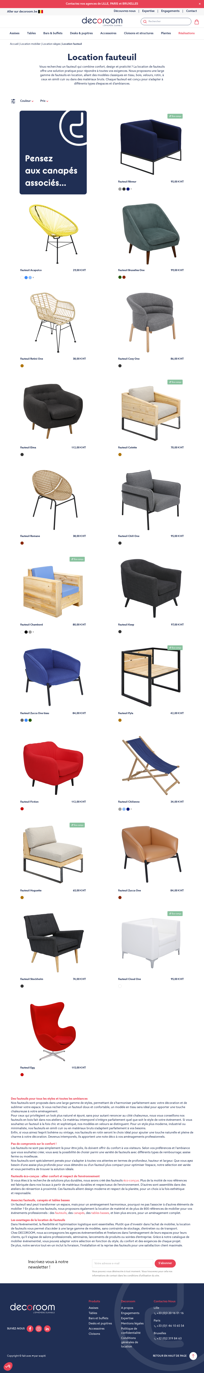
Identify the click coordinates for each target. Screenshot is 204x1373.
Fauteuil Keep (126, 625)
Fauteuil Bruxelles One (131, 270)
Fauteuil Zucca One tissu (34, 713)
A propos (127, 1308)
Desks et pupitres (100, 1323)
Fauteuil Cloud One (129, 979)
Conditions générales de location (129, 1342)
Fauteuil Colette (127, 447)
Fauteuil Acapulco (31, 270)
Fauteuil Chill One (128, 536)
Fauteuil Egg (27, 1068)
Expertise (127, 1318)
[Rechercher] (166, 21)
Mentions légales (132, 1323)
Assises (93, 1308)
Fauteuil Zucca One (129, 890)
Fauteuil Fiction (29, 802)
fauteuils (61, 1213)
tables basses (100, 1213)
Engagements (130, 1313)
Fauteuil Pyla (125, 713)
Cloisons (94, 1334)
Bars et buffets (98, 1318)
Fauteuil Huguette (30, 890)
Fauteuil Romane (30, 536)
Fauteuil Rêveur (127, 182)
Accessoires (96, 1328)
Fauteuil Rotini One (31, 359)
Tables (93, 1313)
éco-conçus (131, 1180)
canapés (79, 1213)
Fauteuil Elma (28, 447)
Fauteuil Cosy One (129, 359)
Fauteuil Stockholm (31, 979)
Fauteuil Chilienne (129, 802)
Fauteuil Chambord (31, 625)
